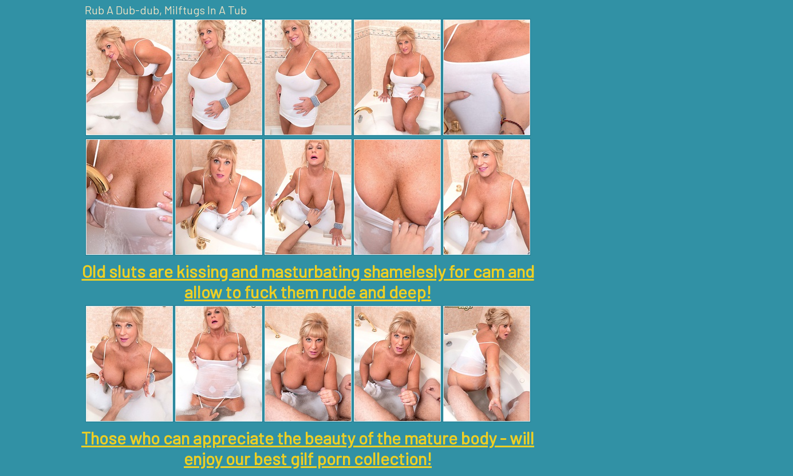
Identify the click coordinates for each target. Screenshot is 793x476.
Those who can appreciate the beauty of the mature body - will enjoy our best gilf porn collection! (307, 448)
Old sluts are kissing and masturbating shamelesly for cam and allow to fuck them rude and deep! (308, 281)
